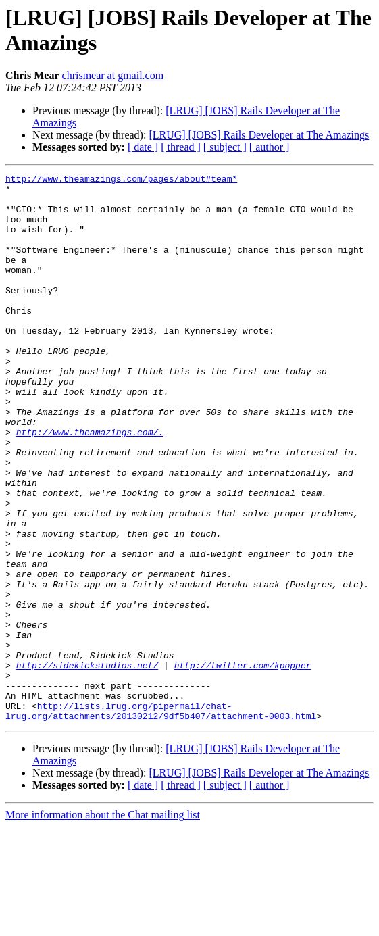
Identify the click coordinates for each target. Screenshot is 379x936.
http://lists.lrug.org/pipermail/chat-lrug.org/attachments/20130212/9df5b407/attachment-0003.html (160, 819)
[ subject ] (225, 147)
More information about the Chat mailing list (102, 924)
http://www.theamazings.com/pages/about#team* (121, 180)
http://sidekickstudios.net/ (87, 764)
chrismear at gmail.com (113, 75)
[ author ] (269, 147)
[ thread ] (181, 147)
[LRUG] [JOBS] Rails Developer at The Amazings (259, 135)
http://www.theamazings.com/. (89, 484)
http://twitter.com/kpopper (242, 764)
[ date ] (143, 147)
